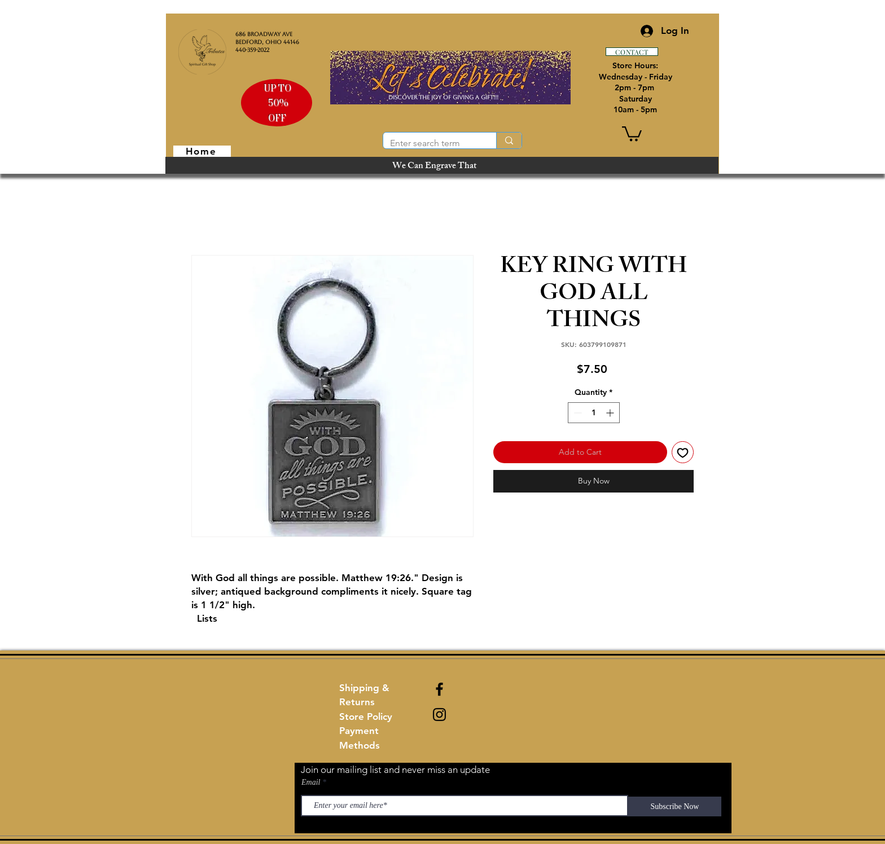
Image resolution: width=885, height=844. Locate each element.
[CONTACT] (632, 51)
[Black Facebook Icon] (439, 689)
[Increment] (611, 413)
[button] (632, 133)
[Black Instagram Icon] (439, 714)
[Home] (202, 151)
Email (310, 782)
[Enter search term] (431, 143)
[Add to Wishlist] (683, 452)
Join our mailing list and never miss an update (395, 769)
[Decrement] (576, 413)
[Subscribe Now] (674, 806)
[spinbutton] (594, 413)
